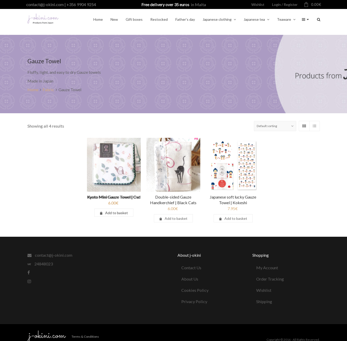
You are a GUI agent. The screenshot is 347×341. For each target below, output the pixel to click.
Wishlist (263, 290)
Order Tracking (270, 278)
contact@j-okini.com (49, 255)
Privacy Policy (194, 301)
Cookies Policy (195, 290)
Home (32, 89)
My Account (267, 267)
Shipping (264, 301)
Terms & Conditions (85, 336)
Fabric (48, 89)
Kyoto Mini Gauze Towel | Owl (114, 196)
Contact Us (191, 267)
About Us (189, 278)
